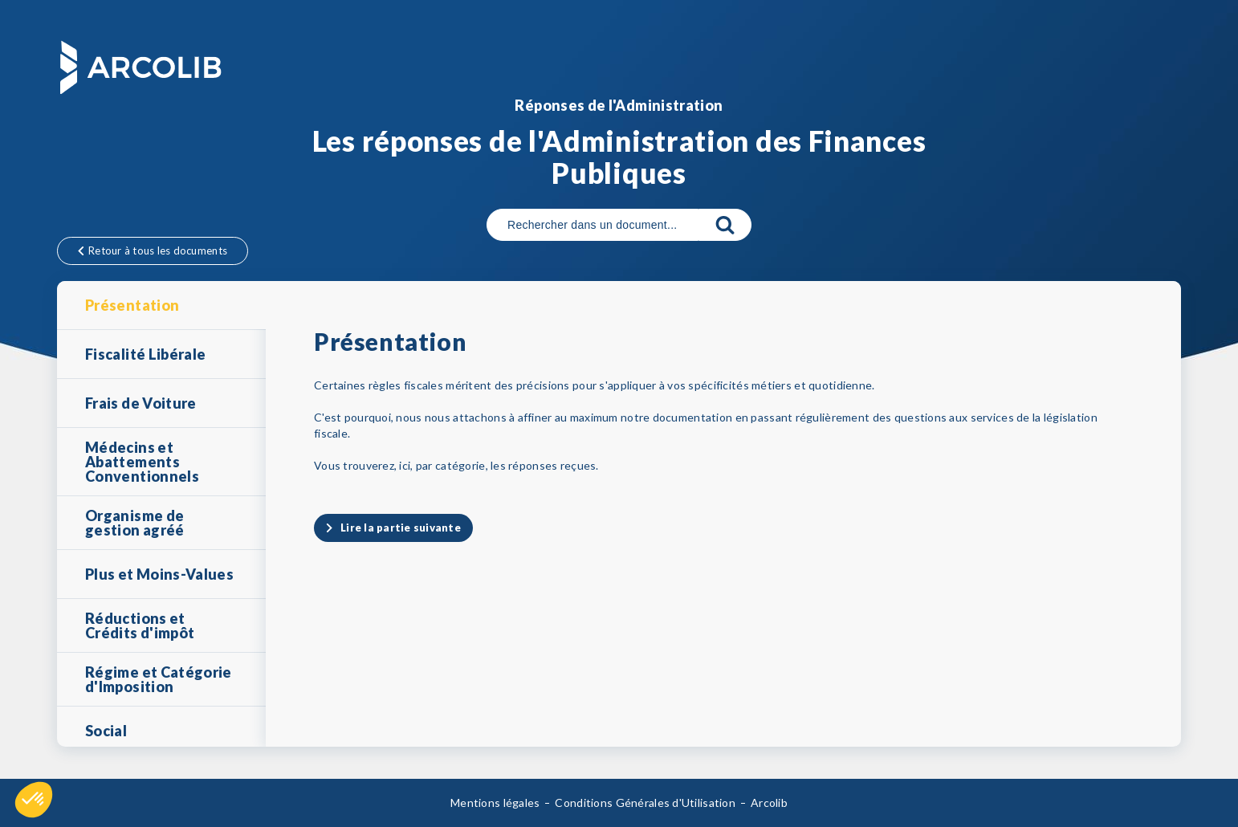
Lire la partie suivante (400, 527)
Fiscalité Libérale (145, 354)
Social (106, 730)
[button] (33, 799)
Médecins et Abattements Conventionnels (142, 461)
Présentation (132, 305)
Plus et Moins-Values (159, 574)
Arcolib (769, 802)
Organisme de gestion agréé (135, 523)
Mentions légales (495, 802)
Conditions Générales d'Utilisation (645, 802)
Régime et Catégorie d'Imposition (158, 679)
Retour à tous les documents (152, 250)
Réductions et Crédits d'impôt (139, 625)
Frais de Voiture (141, 403)
